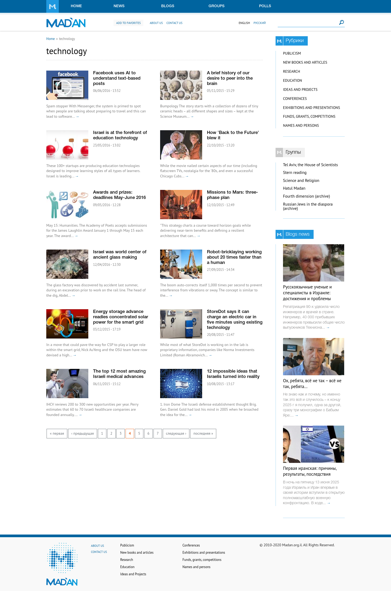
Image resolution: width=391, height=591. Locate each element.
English (244, 23)
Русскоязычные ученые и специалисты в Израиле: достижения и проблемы (307, 292)
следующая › (176, 433)
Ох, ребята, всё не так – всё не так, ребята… (312, 383)
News (119, 6)
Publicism (292, 53)
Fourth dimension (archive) (306, 196)
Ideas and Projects (300, 89)
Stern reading (295, 172)
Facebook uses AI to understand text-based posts (116, 78)
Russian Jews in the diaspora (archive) (308, 206)
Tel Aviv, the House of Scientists (310, 164)
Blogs (167, 6)
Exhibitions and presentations (311, 107)
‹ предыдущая (82, 433)
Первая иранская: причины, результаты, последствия (309, 471)
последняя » (203, 433)
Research (291, 71)
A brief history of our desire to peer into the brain (230, 78)
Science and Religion (301, 180)
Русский (259, 23)
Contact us (174, 23)
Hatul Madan (294, 188)
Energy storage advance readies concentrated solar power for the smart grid (120, 317)
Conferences (295, 98)
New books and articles (305, 62)
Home (76, 6)
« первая (57, 433)
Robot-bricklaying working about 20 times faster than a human (234, 257)
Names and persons (301, 125)
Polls (265, 6)
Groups (216, 6)
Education (292, 80)
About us (156, 23)
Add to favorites (128, 23)
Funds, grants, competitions (309, 116)
